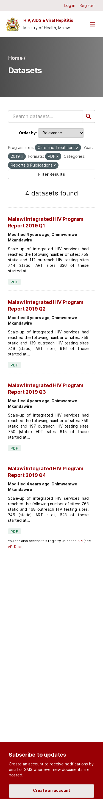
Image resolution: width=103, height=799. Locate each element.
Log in (69, 5)
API (80, 541)
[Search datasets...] (45, 116)
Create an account (51, 790)
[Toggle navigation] (92, 24)
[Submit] (89, 116)
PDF (14, 282)
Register (87, 5)
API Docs (15, 547)
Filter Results (51, 174)
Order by (27, 133)
